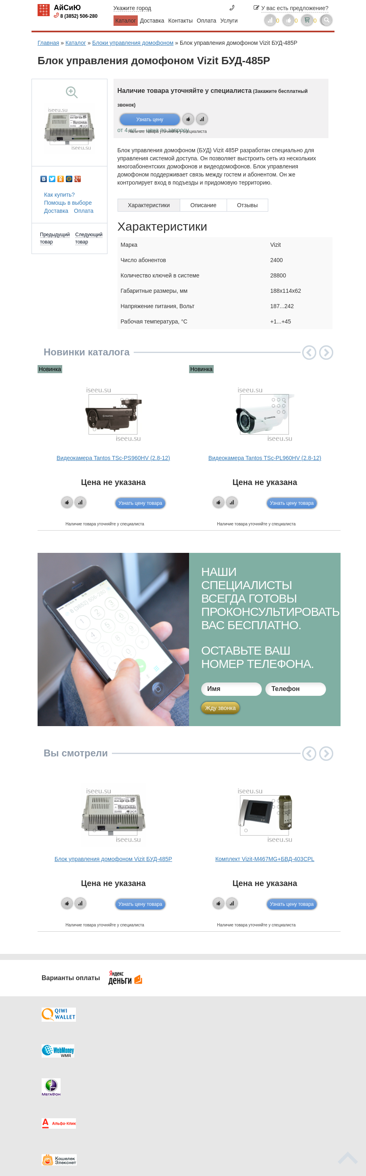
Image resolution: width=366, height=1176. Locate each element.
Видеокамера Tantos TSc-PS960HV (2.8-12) (113, 458)
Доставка (152, 20)
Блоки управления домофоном (132, 43)
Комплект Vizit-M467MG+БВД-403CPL (264, 859)
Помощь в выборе (68, 203)
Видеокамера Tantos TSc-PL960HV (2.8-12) (264, 458)
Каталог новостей (153, 1061)
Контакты (180, 20)
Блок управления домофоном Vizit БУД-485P (113, 859)
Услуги (229, 20)
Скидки (63, 1093)
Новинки (216, 1077)
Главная (48, 43)
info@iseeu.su (301, 1101)
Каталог (126, 20)
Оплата (206, 20)
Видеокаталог (223, 1061)
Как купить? (59, 194)
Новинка (50, 369)
